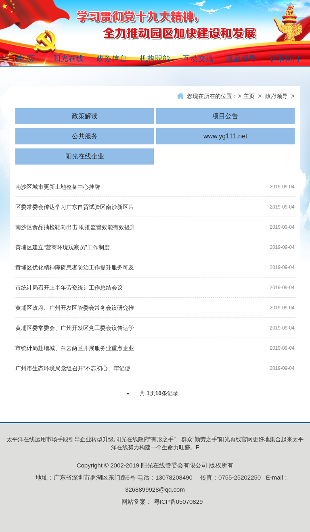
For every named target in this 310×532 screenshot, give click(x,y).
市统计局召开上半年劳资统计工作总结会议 (69, 287)
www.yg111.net (225, 136)
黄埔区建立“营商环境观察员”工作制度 (62, 247)
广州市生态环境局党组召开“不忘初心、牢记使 (72, 368)
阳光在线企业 (84, 156)
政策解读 (85, 116)
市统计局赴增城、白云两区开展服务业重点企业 (74, 348)
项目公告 (225, 116)
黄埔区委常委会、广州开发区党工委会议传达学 (74, 328)
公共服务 (85, 136)
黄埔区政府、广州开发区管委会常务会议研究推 (74, 308)
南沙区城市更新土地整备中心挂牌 (57, 187)
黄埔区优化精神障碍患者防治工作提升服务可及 (74, 267)
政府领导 (276, 96)
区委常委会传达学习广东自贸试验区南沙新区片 (74, 207)
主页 (249, 96)
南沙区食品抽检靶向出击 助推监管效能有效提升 (75, 227)
